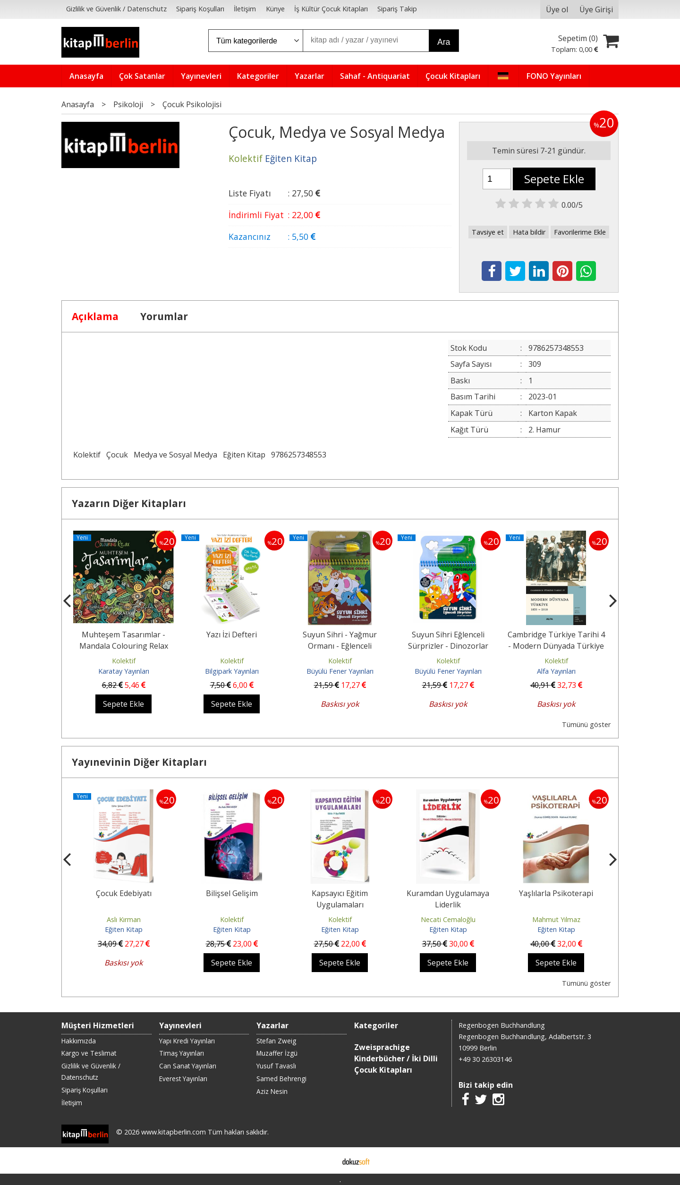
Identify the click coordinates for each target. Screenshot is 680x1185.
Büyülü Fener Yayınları (340, 671)
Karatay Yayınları (123, 671)
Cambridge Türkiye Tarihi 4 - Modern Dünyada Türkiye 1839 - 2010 (556, 645)
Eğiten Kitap (244, 454)
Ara (443, 42)
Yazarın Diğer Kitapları (129, 503)
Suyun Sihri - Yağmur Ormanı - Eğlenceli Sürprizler (340, 645)
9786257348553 (298, 454)
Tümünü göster (586, 724)
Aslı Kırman (124, 919)
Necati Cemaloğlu (448, 919)
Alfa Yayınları (556, 671)
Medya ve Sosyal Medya (175, 454)
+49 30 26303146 (485, 1059)
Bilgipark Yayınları (232, 671)
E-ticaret (325, 1160)
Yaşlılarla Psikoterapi (556, 893)
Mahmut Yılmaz (556, 919)
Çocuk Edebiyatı (124, 893)
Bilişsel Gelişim (232, 893)
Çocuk (117, 454)
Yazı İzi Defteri (231, 634)
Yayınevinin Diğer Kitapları (139, 762)
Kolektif (87, 454)
